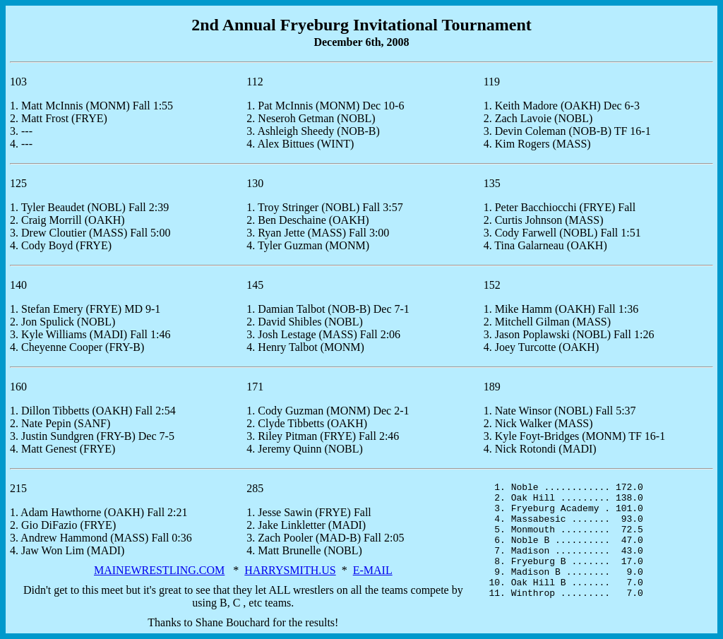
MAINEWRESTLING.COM (159, 570)
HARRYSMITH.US (289, 570)
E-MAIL (373, 570)
